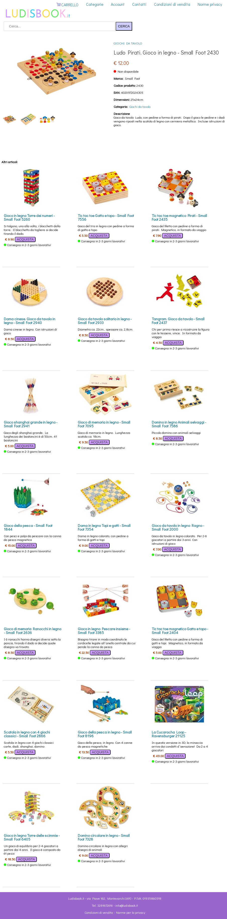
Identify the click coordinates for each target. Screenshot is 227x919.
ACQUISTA (25, 239)
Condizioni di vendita (172, 4)
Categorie (94, 4)
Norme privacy (210, 4)
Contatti (139, 4)
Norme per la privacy (130, 912)
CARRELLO (67, 4)
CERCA (124, 26)
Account (118, 4)
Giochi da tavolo (128, 43)
